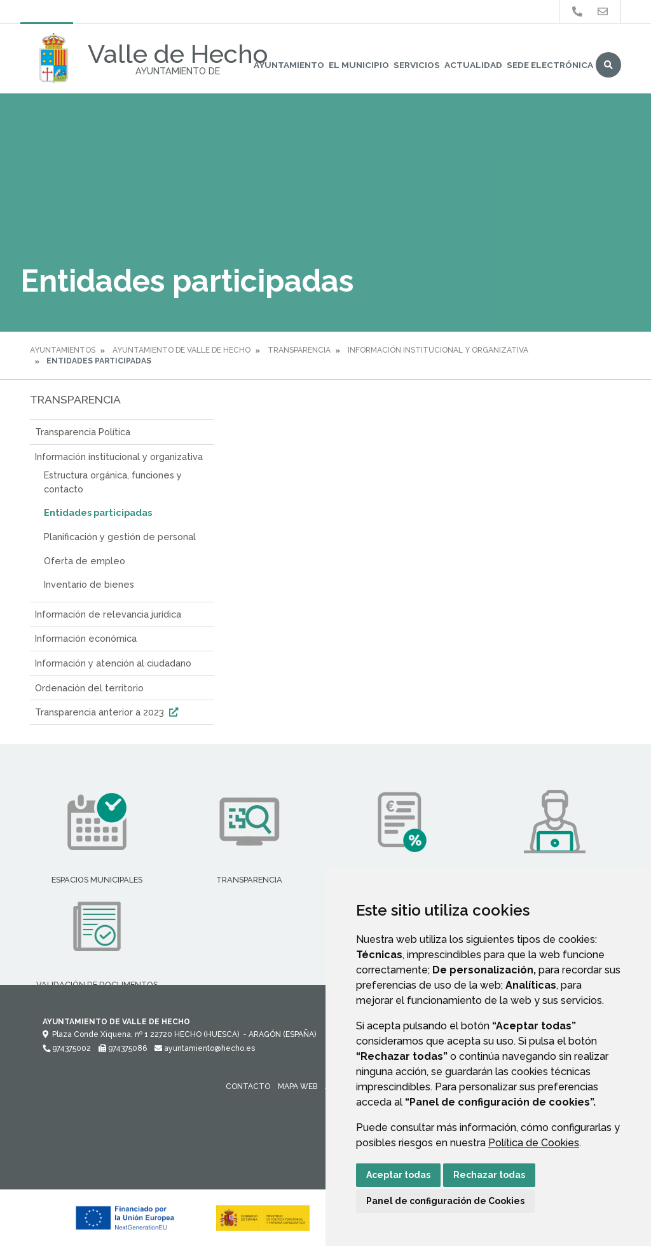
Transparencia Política (82, 431)
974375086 (123, 1048)
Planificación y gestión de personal (120, 536)
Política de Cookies (533, 1143)
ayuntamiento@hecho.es (204, 1048)
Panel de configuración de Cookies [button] (445, 1201)
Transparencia (299, 350)
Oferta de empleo (84, 560)
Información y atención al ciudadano (113, 663)
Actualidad (473, 65)
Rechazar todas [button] (489, 1175)
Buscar (608, 65)
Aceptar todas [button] (398, 1175)
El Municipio (359, 65)
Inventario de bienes (89, 584)
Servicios (417, 65)
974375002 (67, 1048)
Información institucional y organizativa (438, 350)
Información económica (86, 638)
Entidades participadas (98, 512)
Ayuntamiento (289, 65)
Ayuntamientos (62, 350)
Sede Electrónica (550, 65)
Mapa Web (297, 1086)
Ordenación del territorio (89, 687)
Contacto (248, 1086)
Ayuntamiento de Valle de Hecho (181, 350)
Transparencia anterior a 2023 (108, 712)
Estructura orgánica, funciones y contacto (113, 482)
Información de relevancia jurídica (108, 614)
